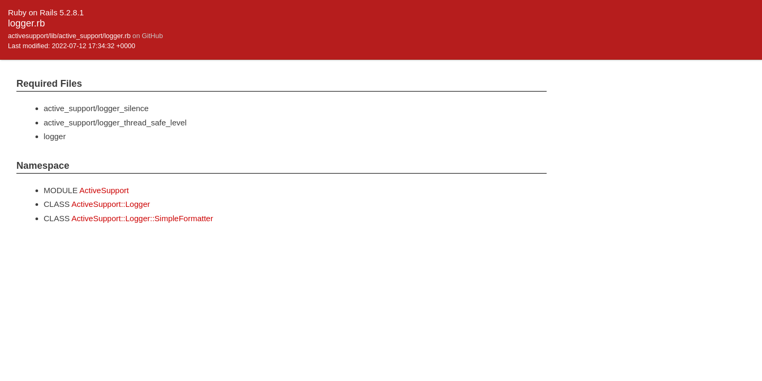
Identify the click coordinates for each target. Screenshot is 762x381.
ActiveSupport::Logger (110, 203)
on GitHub (147, 36)
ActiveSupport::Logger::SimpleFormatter (142, 218)
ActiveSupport (104, 190)
